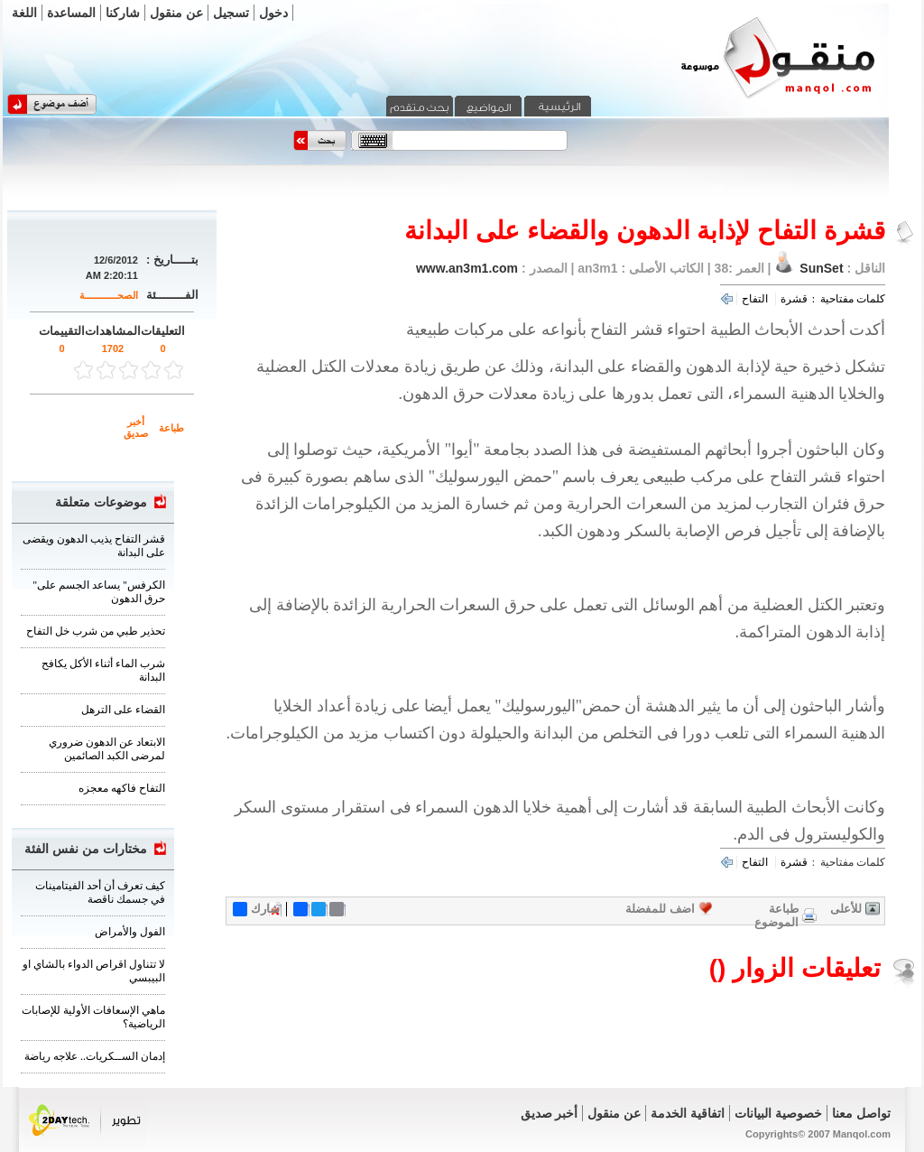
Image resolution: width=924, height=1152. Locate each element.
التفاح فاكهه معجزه (122, 788)
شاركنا (123, 12)
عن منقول (176, 12)
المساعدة (71, 12)
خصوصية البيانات (778, 1113)
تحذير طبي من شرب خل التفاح (95, 631)
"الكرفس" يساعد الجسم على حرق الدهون (98, 592)
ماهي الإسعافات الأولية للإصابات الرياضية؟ (93, 1017)
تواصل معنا (861, 1113)
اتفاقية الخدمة (688, 1113)
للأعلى (846, 908)
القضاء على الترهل (123, 709)
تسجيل (231, 12)
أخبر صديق (136, 427)
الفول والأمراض (130, 931)
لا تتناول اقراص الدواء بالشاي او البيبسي (94, 971)
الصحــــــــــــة (108, 295)
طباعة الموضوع (776, 915)
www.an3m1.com (467, 268)
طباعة (171, 428)
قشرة (794, 299)
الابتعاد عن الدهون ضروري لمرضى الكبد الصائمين (107, 749)
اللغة (24, 12)
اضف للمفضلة (660, 908)
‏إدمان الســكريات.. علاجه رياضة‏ (94, 1056)
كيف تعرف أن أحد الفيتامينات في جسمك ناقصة (100, 892)
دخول (273, 12)
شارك (256, 909)
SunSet (821, 268)
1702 (113, 348)
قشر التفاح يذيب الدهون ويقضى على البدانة (94, 546)
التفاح (755, 299)
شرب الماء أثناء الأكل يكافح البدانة (103, 670)
